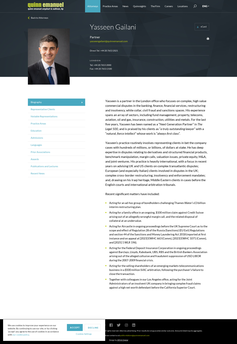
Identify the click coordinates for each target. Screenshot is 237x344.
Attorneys (92, 6)
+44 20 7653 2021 (109, 50)
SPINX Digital (122, 340)
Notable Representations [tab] (44, 116)
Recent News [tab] (38, 173)
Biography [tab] (36, 102)
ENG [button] (204, 6)
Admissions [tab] (37, 137)
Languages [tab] (36, 144)
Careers (169, 6)
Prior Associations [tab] (40, 151)
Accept (72, 327)
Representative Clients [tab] (43, 109)
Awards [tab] (35, 159)
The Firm (155, 6)
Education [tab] (36, 130)
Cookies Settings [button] (81, 333)
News (126, 6)
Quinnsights (139, 6)
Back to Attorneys (39, 17)
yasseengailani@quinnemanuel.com (109, 41)
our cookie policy (21, 334)
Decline (90, 327)
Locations (183, 6)
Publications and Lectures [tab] (44, 166)
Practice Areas (110, 6)
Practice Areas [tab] (38, 123)
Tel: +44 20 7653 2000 (100, 65)
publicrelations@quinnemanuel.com (134, 335)
